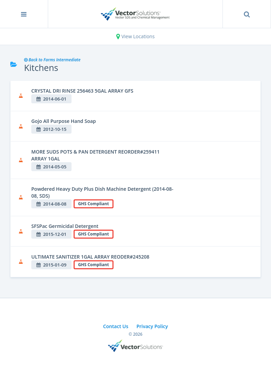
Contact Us (115, 326)
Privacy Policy (152, 326)
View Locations (135, 36)
